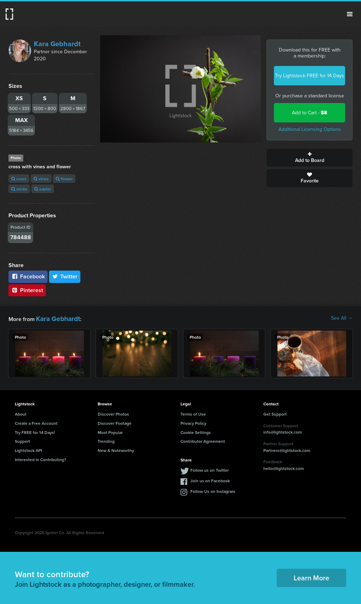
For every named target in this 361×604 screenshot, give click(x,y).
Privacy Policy (193, 422)
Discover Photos (113, 413)
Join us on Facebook (210, 479)
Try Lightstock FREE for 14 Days (309, 75)
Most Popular (110, 431)
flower (64, 179)
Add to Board (309, 158)
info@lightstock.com (282, 431)
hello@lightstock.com (283, 467)
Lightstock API (28, 449)
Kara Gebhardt (57, 43)
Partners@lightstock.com (286, 449)
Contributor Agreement (202, 440)
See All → (342, 318)
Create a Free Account (36, 422)
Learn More (311, 576)
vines (41, 179)
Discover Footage (114, 422)
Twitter (65, 276)
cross (18, 179)
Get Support (275, 413)
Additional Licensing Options (310, 129)
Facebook (28, 276)
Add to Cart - (309, 112)
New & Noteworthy (116, 449)
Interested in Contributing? (40, 458)
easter (42, 189)
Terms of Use (193, 413)
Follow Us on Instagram (212, 490)
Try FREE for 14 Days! (35, 431)
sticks (19, 189)
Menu (349, 14)
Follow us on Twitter (209, 469)
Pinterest (27, 290)
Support (22, 440)
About (20, 413)
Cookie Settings (195, 431)
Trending (106, 440)
